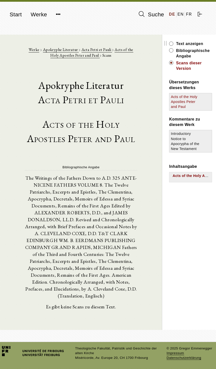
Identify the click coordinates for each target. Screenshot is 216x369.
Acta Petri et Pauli (96, 49)
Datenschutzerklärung (184, 358)
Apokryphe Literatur (61, 49)
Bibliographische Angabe (193, 53)
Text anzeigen (189, 44)
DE (172, 14)
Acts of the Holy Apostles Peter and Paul (91, 52)
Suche (151, 14)
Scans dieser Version (189, 66)
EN (180, 14)
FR (189, 14)
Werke (39, 14)
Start (16, 14)
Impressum (175, 353)
